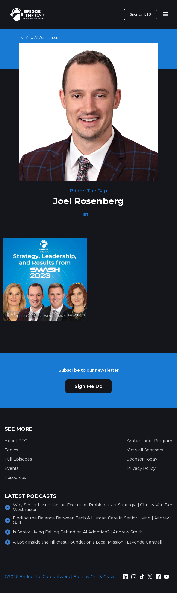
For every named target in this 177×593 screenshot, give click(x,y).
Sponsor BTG (140, 14)
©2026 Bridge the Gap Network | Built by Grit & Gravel (61, 576)
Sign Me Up (88, 386)
